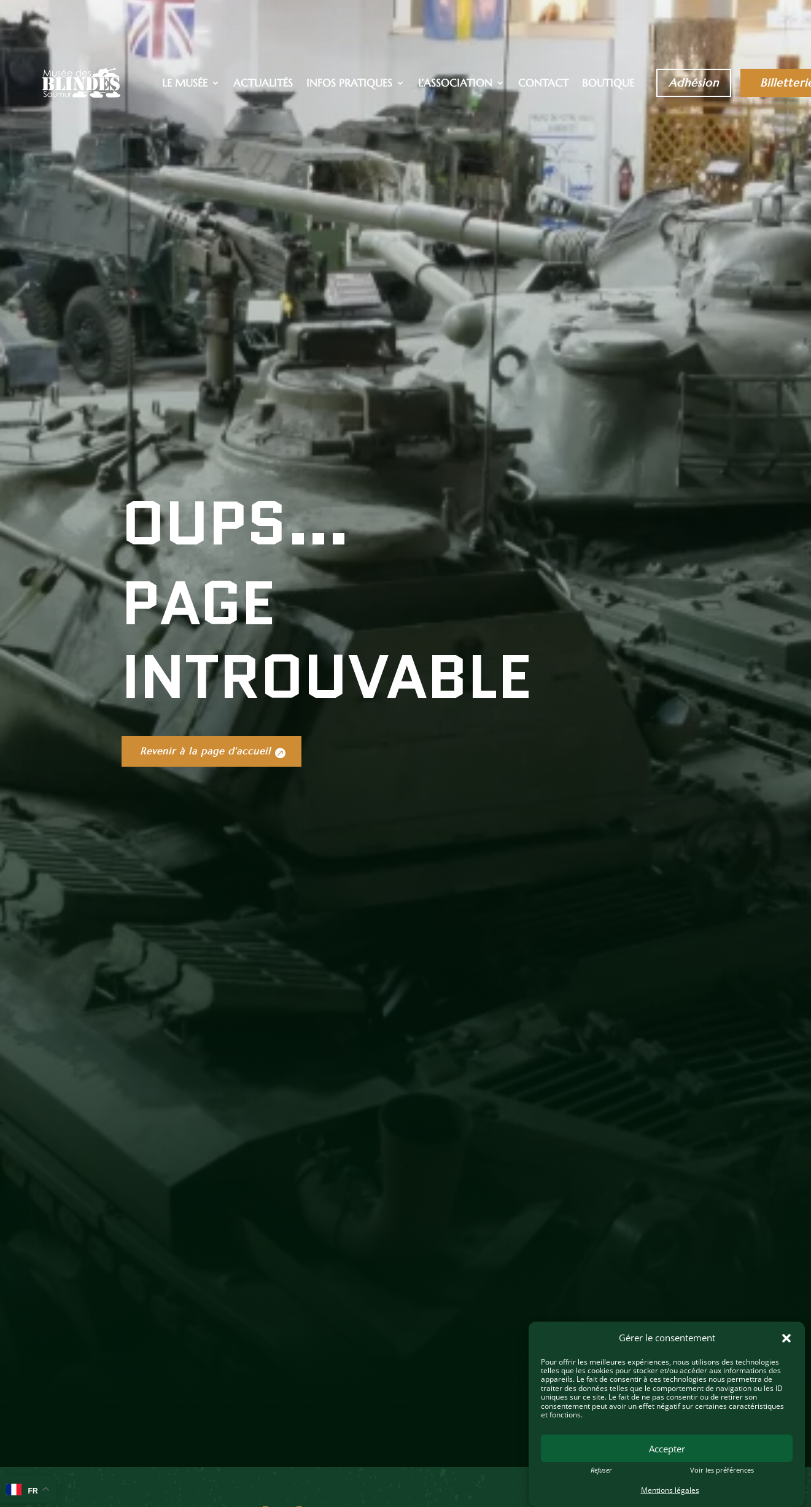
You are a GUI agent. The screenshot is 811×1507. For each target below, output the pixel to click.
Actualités (263, 84)
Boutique (608, 84)
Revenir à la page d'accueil (213, 918)
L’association (455, 84)
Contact (543, 84)
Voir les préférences (722, 1470)
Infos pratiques (349, 84)
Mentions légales (670, 1490)
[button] (786, 1338)
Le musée (185, 84)
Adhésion (694, 83)
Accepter (667, 1449)
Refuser (601, 1470)
